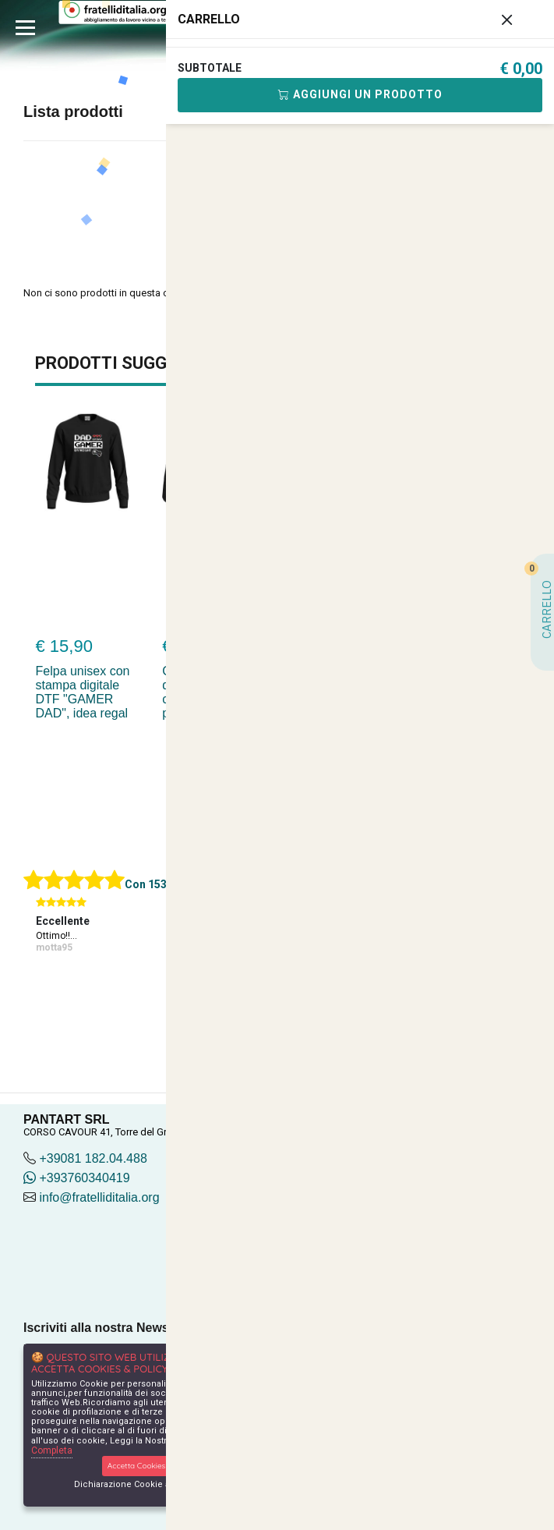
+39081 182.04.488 (92, 1158)
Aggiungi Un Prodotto (360, 94)
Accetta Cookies (137, 1466)
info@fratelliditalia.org (99, 1197)
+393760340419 (76, 1178)
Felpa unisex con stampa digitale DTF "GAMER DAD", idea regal (83, 692)
